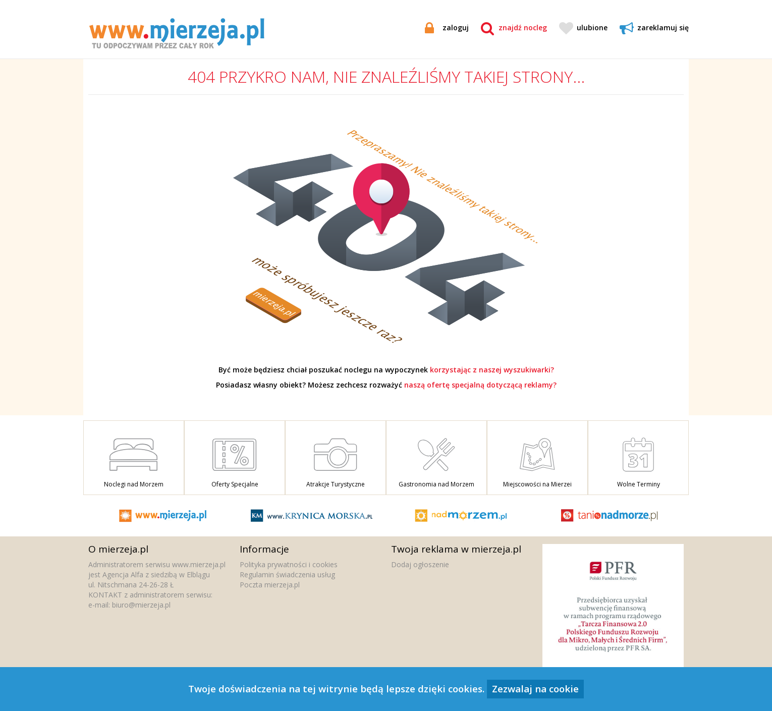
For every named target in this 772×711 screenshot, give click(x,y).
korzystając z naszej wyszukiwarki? (492, 369)
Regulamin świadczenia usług (287, 574)
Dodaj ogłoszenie (420, 564)
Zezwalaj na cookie (535, 688)
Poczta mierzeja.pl (270, 584)
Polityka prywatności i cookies (289, 564)
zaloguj (447, 27)
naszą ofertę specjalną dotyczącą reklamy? (480, 385)
